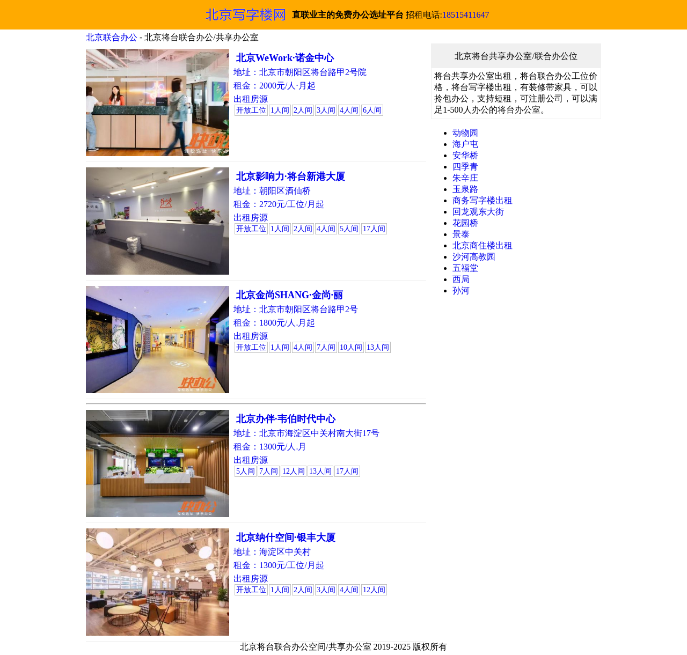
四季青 (465, 166)
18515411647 (465, 14)
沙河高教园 (473, 256)
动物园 (465, 132)
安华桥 (465, 155)
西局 (461, 279)
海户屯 (465, 144)
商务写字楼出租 (482, 200)
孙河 (461, 290)
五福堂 (465, 268)
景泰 (461, 234)
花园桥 (465, 222)
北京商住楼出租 (482, 245)
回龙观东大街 (478, 211)
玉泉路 (465, 189)
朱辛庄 (465, 177)
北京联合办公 (111, 37)
